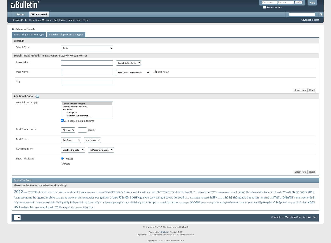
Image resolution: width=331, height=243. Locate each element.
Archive (307, 217)
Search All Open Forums (87, 103)
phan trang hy (183, 202)
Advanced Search (310, 20)
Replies (87, 130)
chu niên (219, 192)
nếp (165, 202)
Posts (65, 163)
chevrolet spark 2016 (95, 192)
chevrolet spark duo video (142, 192)
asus (25, 192)
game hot (31, 197)
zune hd (79, 207)
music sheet (300, 197)
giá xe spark (203, 197)
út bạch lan (88, 207)
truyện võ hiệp (272, 202)
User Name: (22, 71)
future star (19, 197)
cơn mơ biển (256, 192)
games (58, 198)
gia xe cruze (109, 197)
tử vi (284, 202)
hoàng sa (220, 198)
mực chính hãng (133, 202)
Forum (20, 14)
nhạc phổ (159, 202)
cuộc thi (244, 192)
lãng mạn (261, 197)
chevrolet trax (165, 192)
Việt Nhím (87, 109)
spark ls (217, 202)
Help (312, 2)
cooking (226, 192)
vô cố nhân (301, 202)
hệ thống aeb (237, 197)
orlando (173, 202)
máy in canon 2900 (38, 202)
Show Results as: (25, 158)
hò (226, 197)
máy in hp (70, 202)
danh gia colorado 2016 (276, 192)
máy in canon (21, 202)
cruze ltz (234, 192)
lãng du (250, 197)
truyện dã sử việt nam (233, 202)
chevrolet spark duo (116, 192)
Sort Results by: (24, 148)
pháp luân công (207, 202)
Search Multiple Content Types (66, 34)
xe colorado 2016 (51, 207)
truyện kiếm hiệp (254, 202)
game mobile (46, 197)
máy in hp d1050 (85, 202)
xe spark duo (68, 207)
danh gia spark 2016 (301, 192)
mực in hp (148, 202)
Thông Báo (87, 112)
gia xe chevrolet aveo (88, 197)
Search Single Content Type (29, 34)
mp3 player (283, 197)
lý (268, 197)
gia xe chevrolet (69, 197)
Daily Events (59, 20)
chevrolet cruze (61, 192)
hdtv (213, 197)
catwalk (32, 192)
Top (315, 217)
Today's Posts (20, 20)
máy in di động (55, 202)
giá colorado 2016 (172, 197)
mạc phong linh (116, 202)
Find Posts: (22, 139)
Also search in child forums (77, 120)
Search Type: (23, 47)
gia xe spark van (150, 197)
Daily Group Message (40, 20)
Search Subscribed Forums (87, 106)
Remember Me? (272, 7)
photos (195, 202)
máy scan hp (101, 202)
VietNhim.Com (293, 217)
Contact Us (277, 217)
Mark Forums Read (78, 20)
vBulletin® (165, 232)
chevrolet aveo (45, 192)
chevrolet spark (78, 192)
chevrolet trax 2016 (185, 192)
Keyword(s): (22, 61)
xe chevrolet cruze (29, 207)
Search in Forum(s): (27, 102)
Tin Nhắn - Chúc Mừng (87, 115)
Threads (67, 158)
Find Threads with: (26, 129)
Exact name (161, 71)
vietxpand (291, 202)
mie (271, 198)
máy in (311, 197)
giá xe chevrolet (191, 198)
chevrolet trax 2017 (206, 192)
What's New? (39, 14)
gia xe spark (129, 197)
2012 (18, 191)
